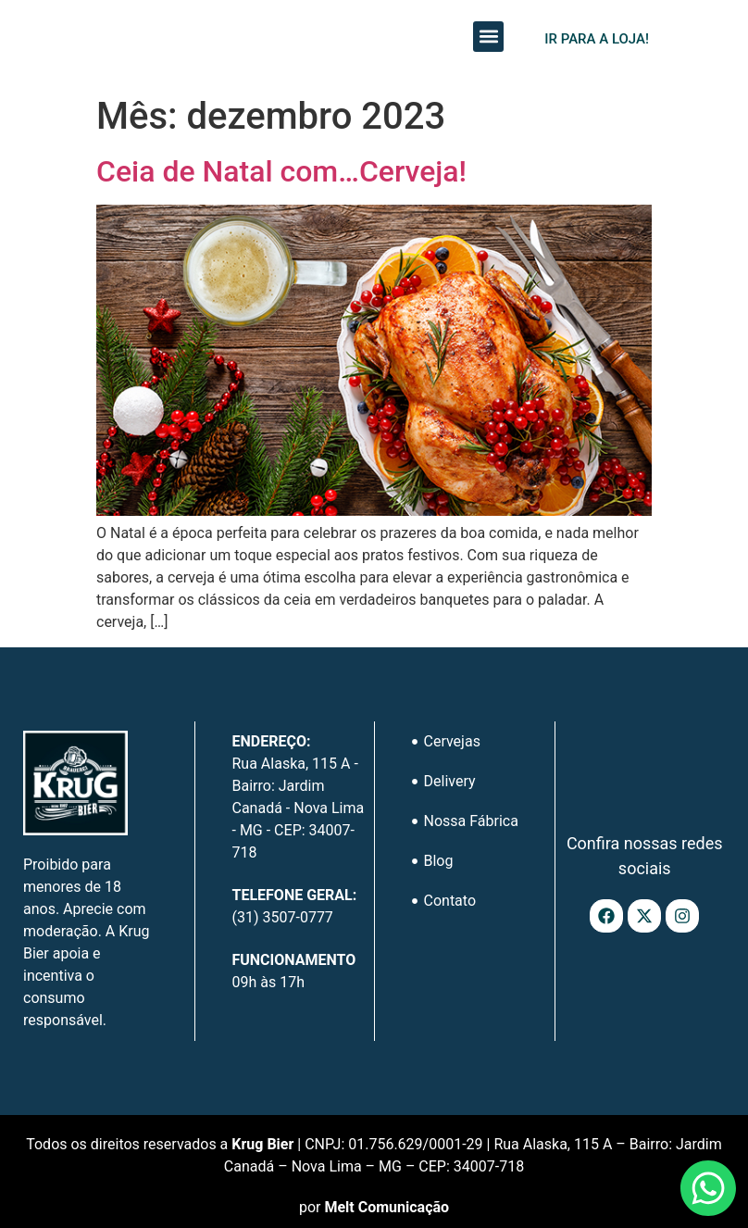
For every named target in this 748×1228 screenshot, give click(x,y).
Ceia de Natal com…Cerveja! (281, 171)
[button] (488, 36)
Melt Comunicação (386, 1207)
